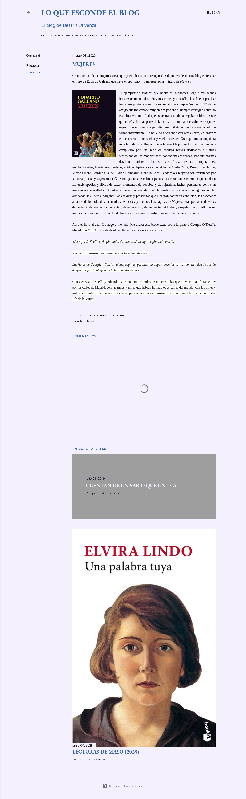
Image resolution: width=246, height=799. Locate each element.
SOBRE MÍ (57, 35)
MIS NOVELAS (74, 35)
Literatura (33, 72)
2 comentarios (97, 759)
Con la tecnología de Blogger (123, 785)
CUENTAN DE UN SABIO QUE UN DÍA (131, 485)
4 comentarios (111, 493)
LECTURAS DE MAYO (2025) (105, 751)
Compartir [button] (33, 55)
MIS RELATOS (93, 35)
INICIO (45, 35)
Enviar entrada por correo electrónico (111, 315)
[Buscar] (213, 13)
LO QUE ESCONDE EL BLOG (90, 12)
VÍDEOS (128, 35)
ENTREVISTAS (113, 35)
